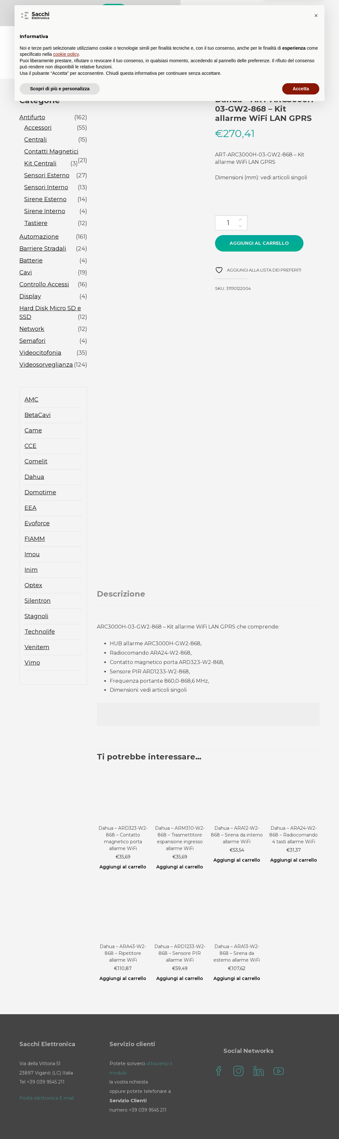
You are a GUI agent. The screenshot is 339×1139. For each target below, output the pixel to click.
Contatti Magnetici (51, 130)
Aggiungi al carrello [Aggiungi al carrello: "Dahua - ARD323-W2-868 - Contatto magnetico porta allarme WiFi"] (122, 846)
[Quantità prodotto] (231, 202)
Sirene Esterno (45, 178)
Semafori (32, 319)
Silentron (38, 579)
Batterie (31, 239)
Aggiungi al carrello (259, 222)
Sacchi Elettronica (287, 48)
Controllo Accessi (44, 263)
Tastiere (35, 202)
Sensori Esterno (46, 154)
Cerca (260, 12)
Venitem (37, 626)
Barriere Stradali (42, 227)
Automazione (39, 215)
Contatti (249, 35)
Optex (33, 564)
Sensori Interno (46, 166)
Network (31, 308)
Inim (31, 548)
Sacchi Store (155, 35)
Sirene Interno (44, 190)
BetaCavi (38, 394)
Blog (193, 35)
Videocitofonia (40, 331)
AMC (31, 378)
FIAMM (35, 517)
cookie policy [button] (66, 1087)
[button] (316, 1048)
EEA (30, 486)
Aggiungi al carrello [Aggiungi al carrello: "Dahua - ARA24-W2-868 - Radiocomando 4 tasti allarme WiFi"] (293, 839)
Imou (32, 533)
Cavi (25, 251)
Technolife (40, 610)
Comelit (36, 440)
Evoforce (37, 502)
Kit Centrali (40, 142)
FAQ (218, 35)
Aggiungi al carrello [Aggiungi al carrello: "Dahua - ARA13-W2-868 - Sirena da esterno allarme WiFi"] (236, 957)
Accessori (38, 106)
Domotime (40, 471)
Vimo (32, 641)
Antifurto (32, 96)
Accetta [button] (301, 1121)
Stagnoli (36, 595)
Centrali (35, 118)
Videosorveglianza (46, 343)
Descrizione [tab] (121, 573)
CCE (30, 425)
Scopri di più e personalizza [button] (59, 1121)
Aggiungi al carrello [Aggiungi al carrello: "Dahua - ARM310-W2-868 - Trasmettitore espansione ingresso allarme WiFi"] (179, 846)
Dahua (34, 456)
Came (33, 409)
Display (30, 275)
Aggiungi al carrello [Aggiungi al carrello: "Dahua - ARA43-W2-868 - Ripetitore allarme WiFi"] (122, 957)
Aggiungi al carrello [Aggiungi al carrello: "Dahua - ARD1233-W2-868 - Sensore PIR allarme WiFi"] (179, 957)
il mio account (293, 35)
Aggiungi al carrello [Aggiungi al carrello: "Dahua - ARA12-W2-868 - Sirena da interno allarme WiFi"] (236, 839)
